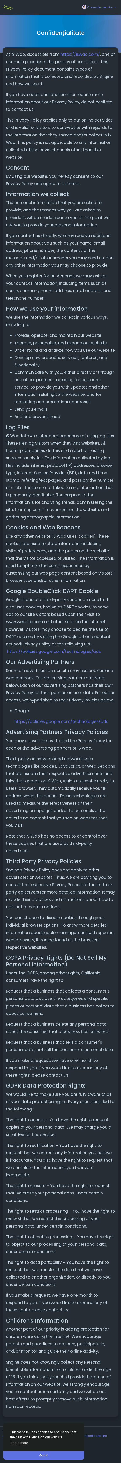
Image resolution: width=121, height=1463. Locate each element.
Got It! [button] (43, 1455)
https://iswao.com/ (80, 54)
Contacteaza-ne (93, 1436)
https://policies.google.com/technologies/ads (54, 651)
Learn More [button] (19, 1443)
